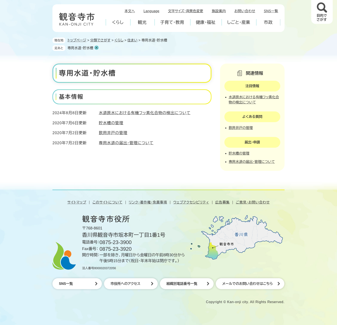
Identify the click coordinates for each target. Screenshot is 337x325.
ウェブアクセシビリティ (191, 202)
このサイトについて (107, 202)
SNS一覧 (271, 11)
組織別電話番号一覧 (181, 284)
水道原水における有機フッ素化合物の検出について (144, 113)
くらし (118, 40)
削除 (96, 48)
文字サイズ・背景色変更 (185, 11)
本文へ (129, 11)
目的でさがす (322, 17)
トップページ (76, 40)
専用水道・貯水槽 (80, 48)
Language (151, 11)
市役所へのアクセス (125, 284)
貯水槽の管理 (111, 123)
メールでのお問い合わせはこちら (247, 284)
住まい (132, 40)
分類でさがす (100, 40)
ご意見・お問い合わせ (253, 202)
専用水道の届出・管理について (126, 143)
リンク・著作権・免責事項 (148, 202)
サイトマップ (76, 202)
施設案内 (219, 11)
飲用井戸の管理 (113, 133)
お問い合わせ (244, 11)
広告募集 (222, 202)
